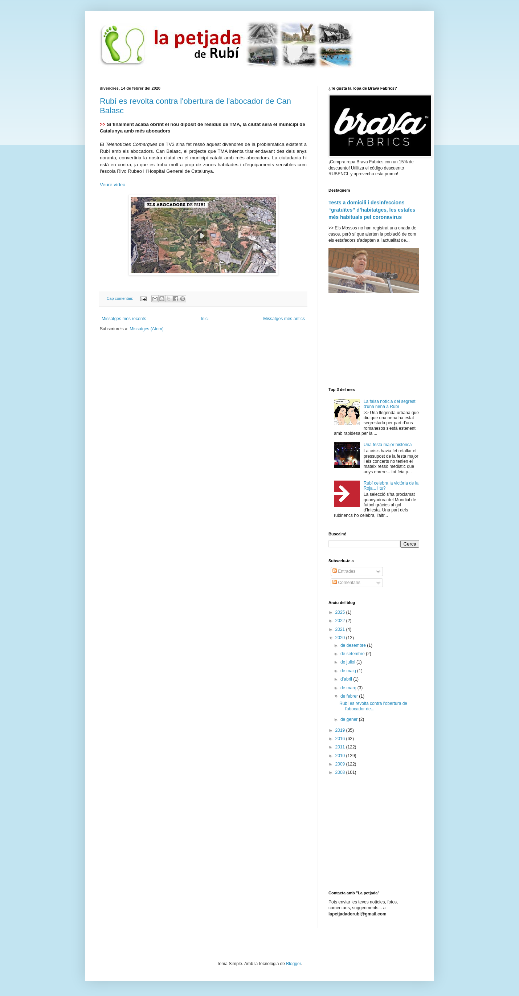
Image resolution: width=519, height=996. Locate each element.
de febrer (349, 696)
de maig (348, 670)
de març (348, 687)
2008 (340, 772)
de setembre (353, 653)
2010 (340, 755)
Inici (204, 318)
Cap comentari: (120, 298)
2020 (340, 637)
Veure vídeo (112, 184)
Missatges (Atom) (146, 328)
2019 (340, 730)
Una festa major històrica (388, 444)
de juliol (348, 662)
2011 (340, 747)
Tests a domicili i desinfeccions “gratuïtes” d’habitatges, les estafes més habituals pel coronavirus (371, 210)
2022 (340, 620)
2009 (340, 764)
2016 (340, 738)
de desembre (353, 645)
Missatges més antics (284, 318)
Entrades (343, 571)
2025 (340, 612)
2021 (340, 629)
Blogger (293, 963)
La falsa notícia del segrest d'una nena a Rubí (390, 404)
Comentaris (346, 582)
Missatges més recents (124, 318)
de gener (349, 719)
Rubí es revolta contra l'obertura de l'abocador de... (373, 706)
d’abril (346, 679)
